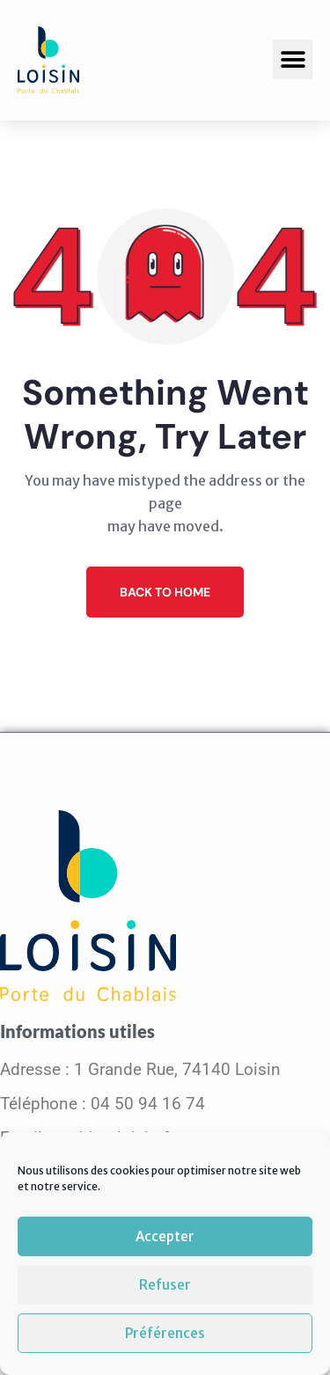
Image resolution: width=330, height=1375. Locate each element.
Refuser (165, 1284)
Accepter (165, 1236)
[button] (292, 59)
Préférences (165, 1333)
